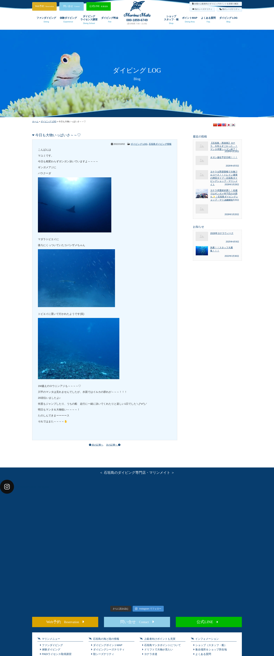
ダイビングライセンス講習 (89, 20)
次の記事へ (113, 445)
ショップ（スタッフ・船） (211, 645)
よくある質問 (208, 20)
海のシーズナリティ (203, 9)
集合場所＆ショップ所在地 (211, 649)
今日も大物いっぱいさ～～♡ (58, 135)
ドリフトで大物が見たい (158, 649)
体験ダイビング (68, 20)
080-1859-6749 (137, 20)
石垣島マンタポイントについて (162, 645)
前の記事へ (96, 445)
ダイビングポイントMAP (107, 645)
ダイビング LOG (228, 20)
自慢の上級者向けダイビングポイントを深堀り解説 (216, 4)
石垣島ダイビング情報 (160, 144)
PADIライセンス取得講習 (56, 654)
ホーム (35, 121)
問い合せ (71, 6)
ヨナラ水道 (150, 654)
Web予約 (44, 6)
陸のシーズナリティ (231, 9)
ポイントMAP (189, 20)
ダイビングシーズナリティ (109, 649)
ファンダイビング (46, 20)
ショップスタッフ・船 (171, 20)
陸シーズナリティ (103, 654)
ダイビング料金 (109, 20)
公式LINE (98, 6)
